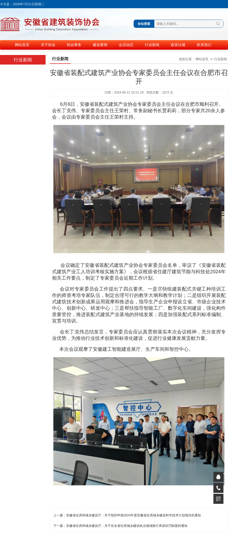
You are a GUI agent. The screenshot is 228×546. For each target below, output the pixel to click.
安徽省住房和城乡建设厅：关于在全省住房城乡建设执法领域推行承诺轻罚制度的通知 (126, 526)
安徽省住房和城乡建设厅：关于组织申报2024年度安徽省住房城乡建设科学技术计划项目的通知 (133, 515)
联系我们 (204, 45)
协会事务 (74, 45)
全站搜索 (143, 24)
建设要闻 (100, 45)
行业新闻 (152, 45)
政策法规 (178, 45)
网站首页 (22, 45)
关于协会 (48, 45)
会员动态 (126, 45)
